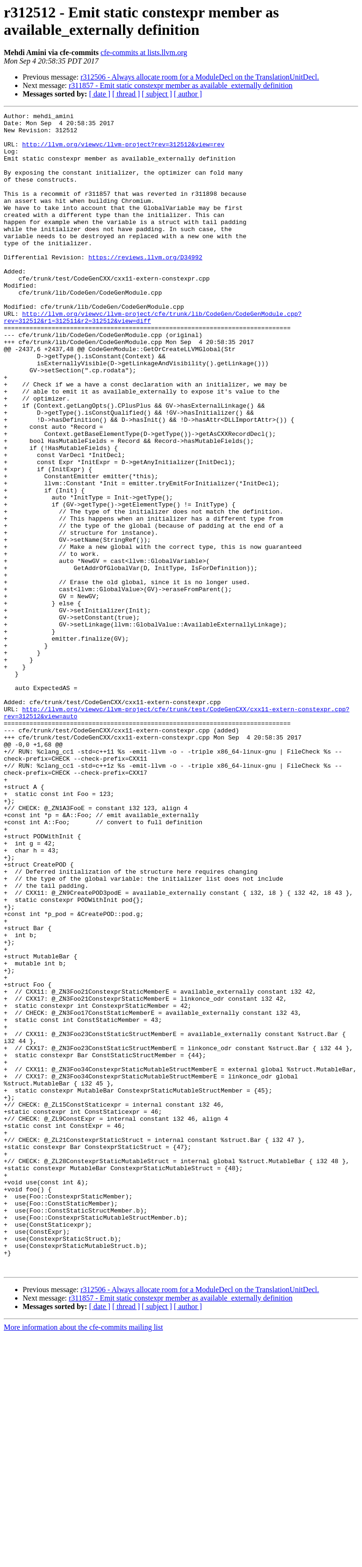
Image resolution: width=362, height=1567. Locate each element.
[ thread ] (126, 94)
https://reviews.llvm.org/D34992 (145, 286)
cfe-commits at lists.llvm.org (143, 52)
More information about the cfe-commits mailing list (83, 1559)
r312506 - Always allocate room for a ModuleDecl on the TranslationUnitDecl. (200, 77)
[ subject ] (157, 94)
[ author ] (188, 94)
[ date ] (99, 94)
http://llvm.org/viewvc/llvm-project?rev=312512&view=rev (123, 151)
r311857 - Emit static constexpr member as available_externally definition (181, 85)
